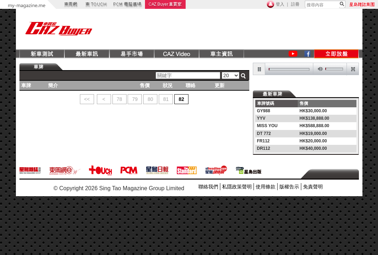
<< (87, 99)
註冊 (295, 4)
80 (150, 99)
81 (166, 99)
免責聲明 (313, 186)
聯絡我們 (208, 186)
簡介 (53, 85)
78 (119, 99)
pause (259, 69)
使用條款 (265, 186)
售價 (145, 85)
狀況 (168, 85)
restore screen (353, 69)
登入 (280, 4)
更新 (220, 85)
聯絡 (191, 85)
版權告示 (289, 186)
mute (319, 69)
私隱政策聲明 (237, 186)
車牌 (26, 85)
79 (135, 99)
